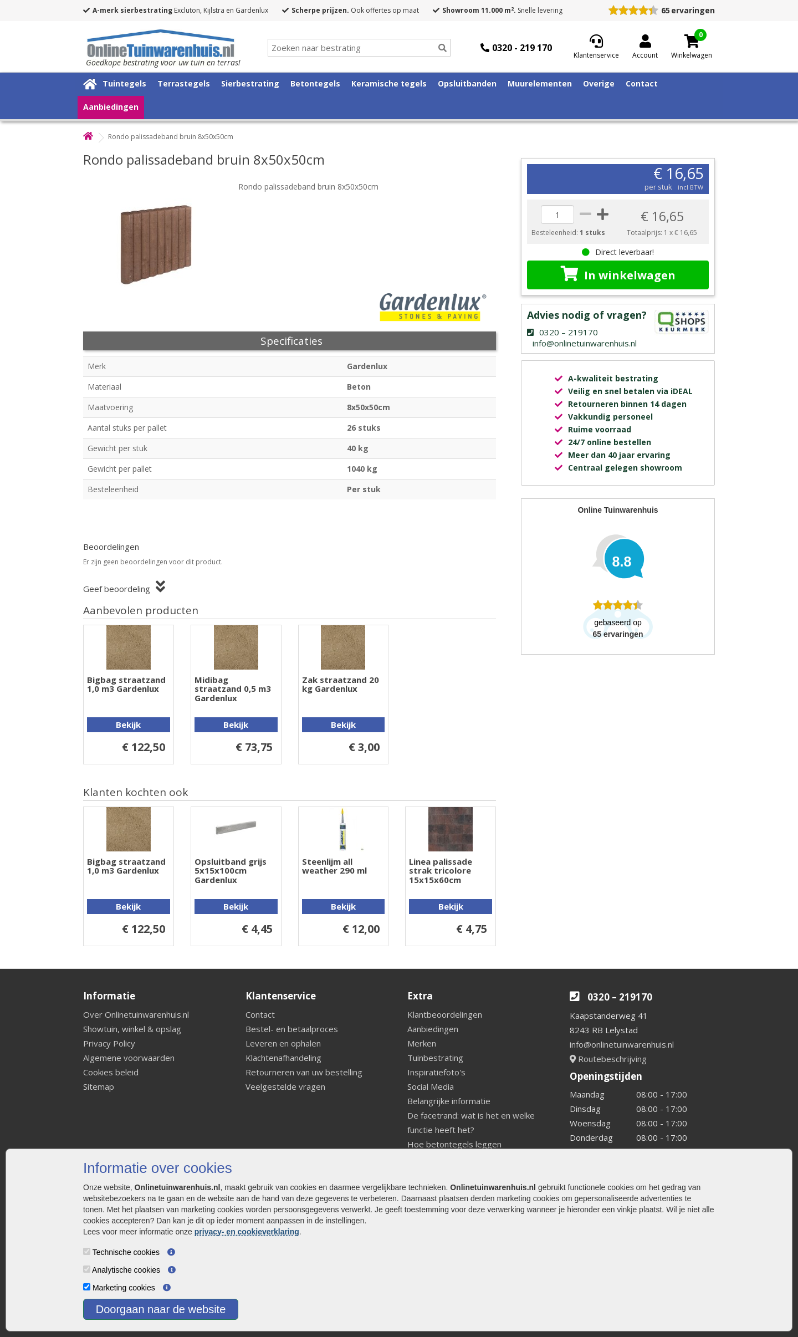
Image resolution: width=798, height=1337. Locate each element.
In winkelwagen (618, 274)
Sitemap (98, 1086)
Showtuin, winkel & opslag (132, 1028)
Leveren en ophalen (283, 1043)
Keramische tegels (389, 83)
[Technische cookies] (86, 1251)
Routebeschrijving (608, 1058)
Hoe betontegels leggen (454, 1144)
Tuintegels (124, 83)
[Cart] (691, 41)
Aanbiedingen (111, 106)
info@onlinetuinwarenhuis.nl (622, 1044)
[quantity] (557, 214)
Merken (421, 1043)
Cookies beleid (111, 1072)
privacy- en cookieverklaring (247, 1231)
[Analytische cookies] (86, 1269)
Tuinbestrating (435, 1057)
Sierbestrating (250, 83)
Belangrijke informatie (448, 1100)
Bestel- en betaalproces (291, 1028)
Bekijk (128, 724)
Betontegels (315, 83)
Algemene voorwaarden (129, 1057)
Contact (642, 83)
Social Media (430, 1086)
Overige (599, 83)
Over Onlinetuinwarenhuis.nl (136, 1014)
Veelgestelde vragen (285, 1086)
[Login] (645, 47)
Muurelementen (540, 83)
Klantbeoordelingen (444, 1014)
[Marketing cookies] (86, 1286)
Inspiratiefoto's (436, 1072)
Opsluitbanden (467, 83)
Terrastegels (183, 83)
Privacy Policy (109, 1043)
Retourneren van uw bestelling (303, 1072)
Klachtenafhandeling (283, 1057)
